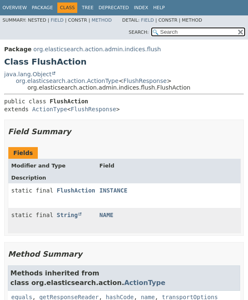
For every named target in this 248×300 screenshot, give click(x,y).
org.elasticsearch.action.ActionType (67, 81)
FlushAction (76, 190)
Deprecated (113, 7)
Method (101, 20)
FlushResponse (145, 81)
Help (159, 7)
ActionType (49, 109)
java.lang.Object (28, 74)
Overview (14, 7)
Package (42, 7)
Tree (87, 7)
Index (141, 7)
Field (57, 20)
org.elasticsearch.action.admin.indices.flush (97, 49)
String (67, 215)
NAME (106, 215)
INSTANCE (113, 190)
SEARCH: (139, 32)
